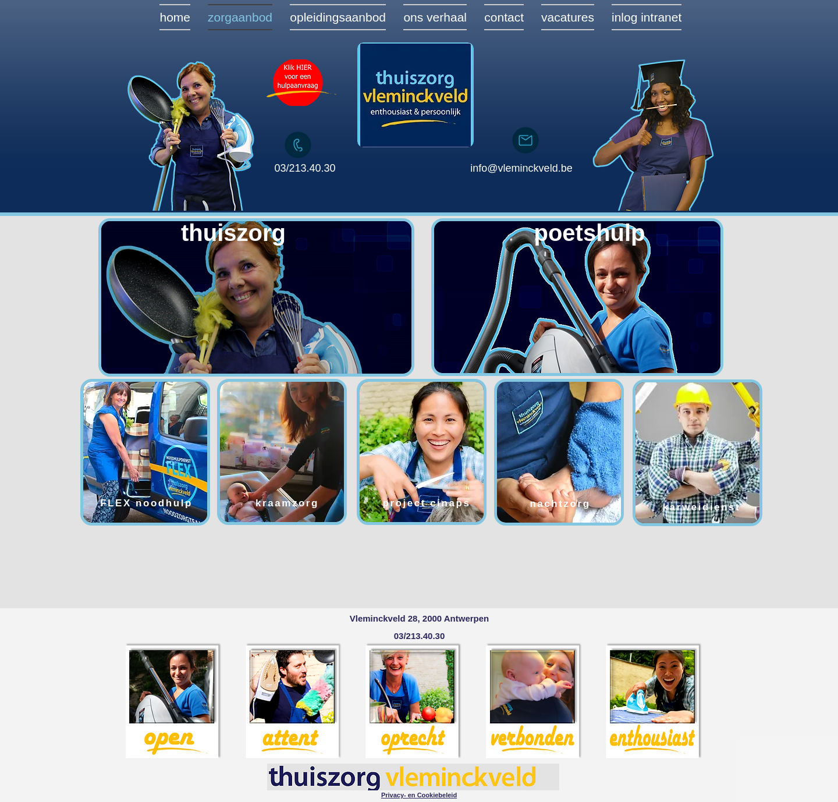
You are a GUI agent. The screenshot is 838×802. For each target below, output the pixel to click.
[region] (256, 297)
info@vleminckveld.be (521, 168)
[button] (419, 795)
